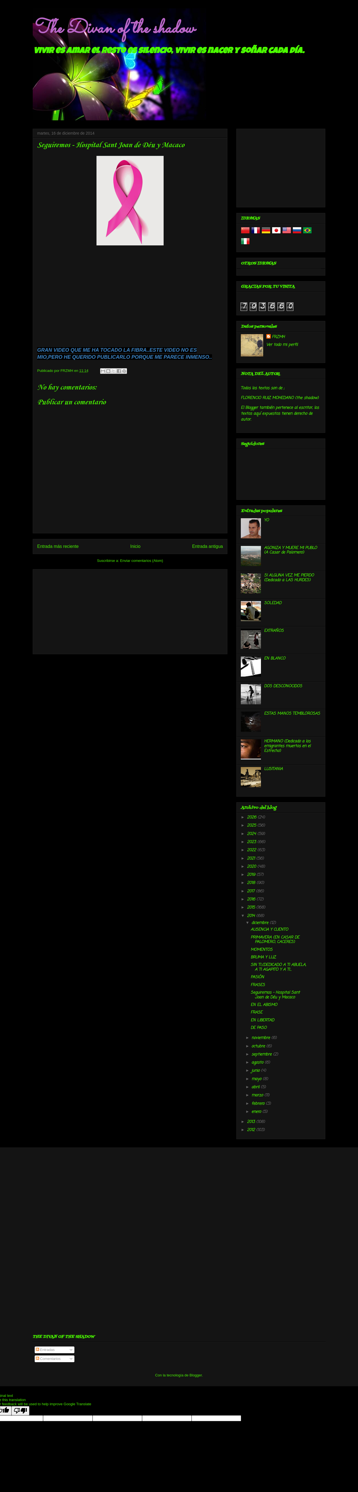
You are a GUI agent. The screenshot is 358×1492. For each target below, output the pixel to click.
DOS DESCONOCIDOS (283, 686)
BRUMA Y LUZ (263, 957)
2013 (251, 1122)
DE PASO (259, 1028)
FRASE (256, 1012)
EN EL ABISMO (264, 1005)
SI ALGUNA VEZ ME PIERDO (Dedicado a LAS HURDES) (289, 578)
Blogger (196, 1375)
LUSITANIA (273, 769)
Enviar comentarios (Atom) (141, 561)
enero (256, 1112)
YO (266, 520)
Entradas (45, 1350)
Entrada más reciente (58, 546)
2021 (251, 859)
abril (256, 1087)
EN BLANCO (274, 658)
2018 (251, 883)
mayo (257, 1079)
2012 (251, 1130)
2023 (252, 842)
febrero (258, 1104)
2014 (251, 916)
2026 (252, 817)
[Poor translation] (20, 1410)
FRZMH (278, 337)
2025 (252, 826)
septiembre (262, 1054)
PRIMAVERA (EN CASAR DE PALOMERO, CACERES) (275, 940)
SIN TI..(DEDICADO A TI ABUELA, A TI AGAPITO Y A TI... (278, 967)
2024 (252, 834)
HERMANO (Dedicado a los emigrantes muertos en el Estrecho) (287, 746)
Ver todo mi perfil (282, 345)
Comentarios (48, 1359)
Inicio (135, 546)
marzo (257, 1095)
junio (256, 1071)
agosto (258, 1063)
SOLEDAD (272, 603)
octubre (258, 1046)
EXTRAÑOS (274, 631)
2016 (251, 899)
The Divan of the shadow (113, 29)
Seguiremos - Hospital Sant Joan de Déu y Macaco (275, 995)
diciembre (260, 923)
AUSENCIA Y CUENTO (269, 930)
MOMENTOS (261, 950)
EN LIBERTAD (262, 1020)
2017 (251, 891)
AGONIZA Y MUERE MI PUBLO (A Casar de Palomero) (290, 550)
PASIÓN (257, 977)
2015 (251, 908)
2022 (252, 850)
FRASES (258, 985)
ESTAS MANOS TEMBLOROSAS (292, 714)
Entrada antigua (207, 546)
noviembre (261, 1038)
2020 (252, 867)
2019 (251, 875)
